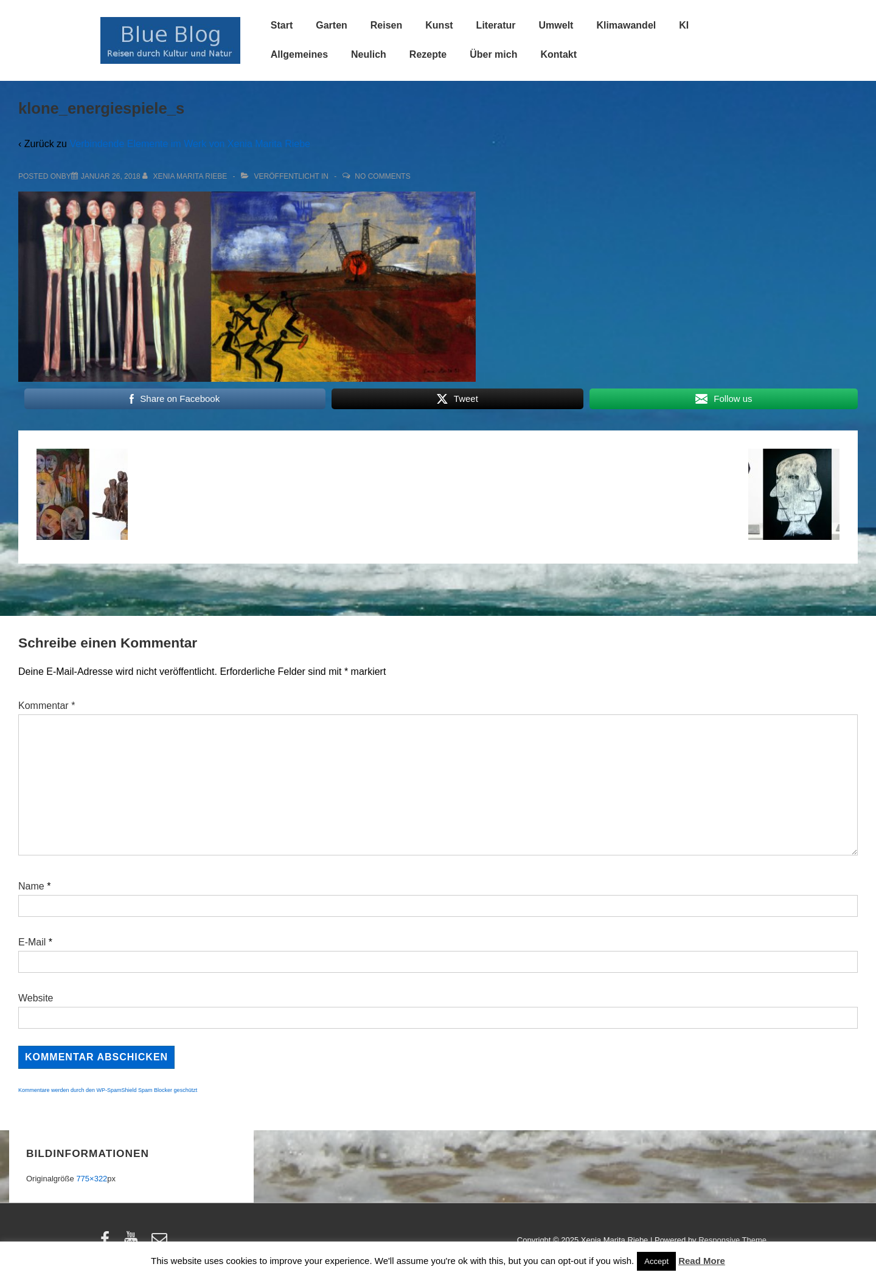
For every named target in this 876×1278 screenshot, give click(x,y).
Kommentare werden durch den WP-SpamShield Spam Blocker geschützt (107, 1090)
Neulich (368, 54)
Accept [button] (656, 1261)
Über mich (493, 54)
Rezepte (428, 54)
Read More (701, 1261)
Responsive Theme (732, 1240)
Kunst (439, 25)
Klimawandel (626, 25)
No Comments (382, 176)
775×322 (91, 1178)
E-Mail (32, 942)
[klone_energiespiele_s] (111, 176)
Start (282, 25)
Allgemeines (299, 54)
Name (31, 886)
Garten (331, 25)
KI (684, 25)
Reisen (386, 25)
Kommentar (46, 705)
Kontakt (558, 54)
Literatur (496, 25)
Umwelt (556, 25)
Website (36, 998)
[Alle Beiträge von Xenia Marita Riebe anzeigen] (185, 176)
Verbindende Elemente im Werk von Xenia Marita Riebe (189, 144)
